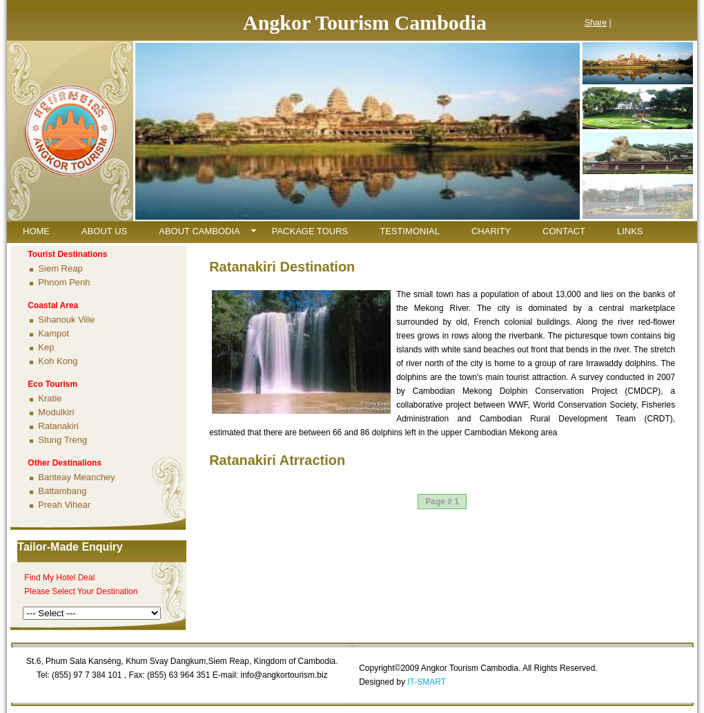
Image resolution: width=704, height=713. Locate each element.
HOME (36, 231)
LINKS (630, 231)
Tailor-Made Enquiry (70, 547)
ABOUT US (104, 231)
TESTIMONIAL (410, 231)
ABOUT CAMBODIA (199, 231)
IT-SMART (426, 682)
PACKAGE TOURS (310, 231)
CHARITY (491, 231)
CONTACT (563, 231)
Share (596, 23)
